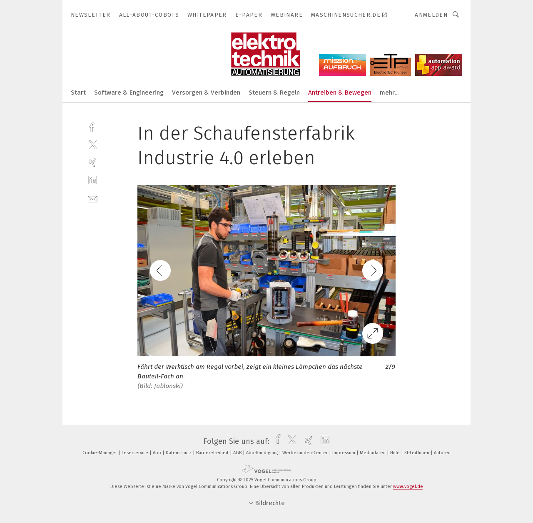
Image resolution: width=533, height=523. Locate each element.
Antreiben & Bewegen (339, 92)
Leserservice (135, 452)
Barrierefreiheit (213, 452)
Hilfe (395, 452)
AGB (238, 452)
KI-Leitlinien (417, 452)
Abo (157, 452)
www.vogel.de (408, 486)
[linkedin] (92, 180)
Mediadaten (373, 452)
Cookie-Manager (100, 452)
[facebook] (92, 126)
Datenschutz (179, 452)
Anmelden (431, 14)
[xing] (92, 162)
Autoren (442, 452)
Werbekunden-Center (305, 452)
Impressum (344, 452)
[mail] (92, 198)
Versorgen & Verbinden (206, 92)
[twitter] (92, 144)
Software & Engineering (129, 92)
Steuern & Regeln (274, 92)
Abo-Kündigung (262, 452)
